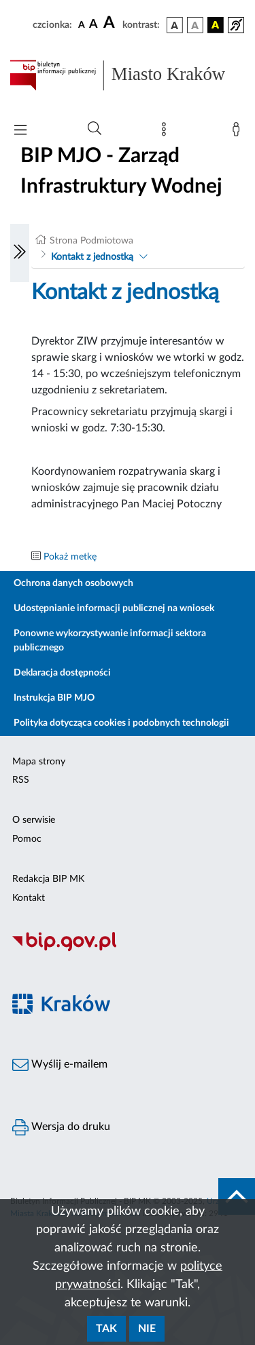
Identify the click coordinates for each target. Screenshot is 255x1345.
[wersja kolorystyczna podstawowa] (175, 25)
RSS (20, 780)
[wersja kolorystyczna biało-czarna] (195, 25)
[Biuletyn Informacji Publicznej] (127, 949)
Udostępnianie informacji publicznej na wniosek (114, 608)
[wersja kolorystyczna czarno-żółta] (215, 25)
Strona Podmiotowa (91, 241)
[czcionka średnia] (93, 25)
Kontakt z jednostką (92, 257)
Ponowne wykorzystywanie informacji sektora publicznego (110, 640)
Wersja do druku (61, 1127)
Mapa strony (38, 761)
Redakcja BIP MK (48, 879)
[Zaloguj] (239, 132)
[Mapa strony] (166, 132)
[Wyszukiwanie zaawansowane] (94, 129)
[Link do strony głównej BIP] (127, 75)
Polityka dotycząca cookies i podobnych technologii (121, 723)
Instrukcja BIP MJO (54, 698)
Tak (106, 1328)
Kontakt (28, 898)
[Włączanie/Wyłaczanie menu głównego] (20, 131)
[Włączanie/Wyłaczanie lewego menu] (19, 253)
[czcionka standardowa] (81, 24)
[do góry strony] (236, 1196)
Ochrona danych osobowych (73, 583)
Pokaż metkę (70, 557)
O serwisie (33, 820)
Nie (147, 1328)
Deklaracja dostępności (62, 673)
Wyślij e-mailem (59, 1065)
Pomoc (26, 839)
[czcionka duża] (111, 23)
